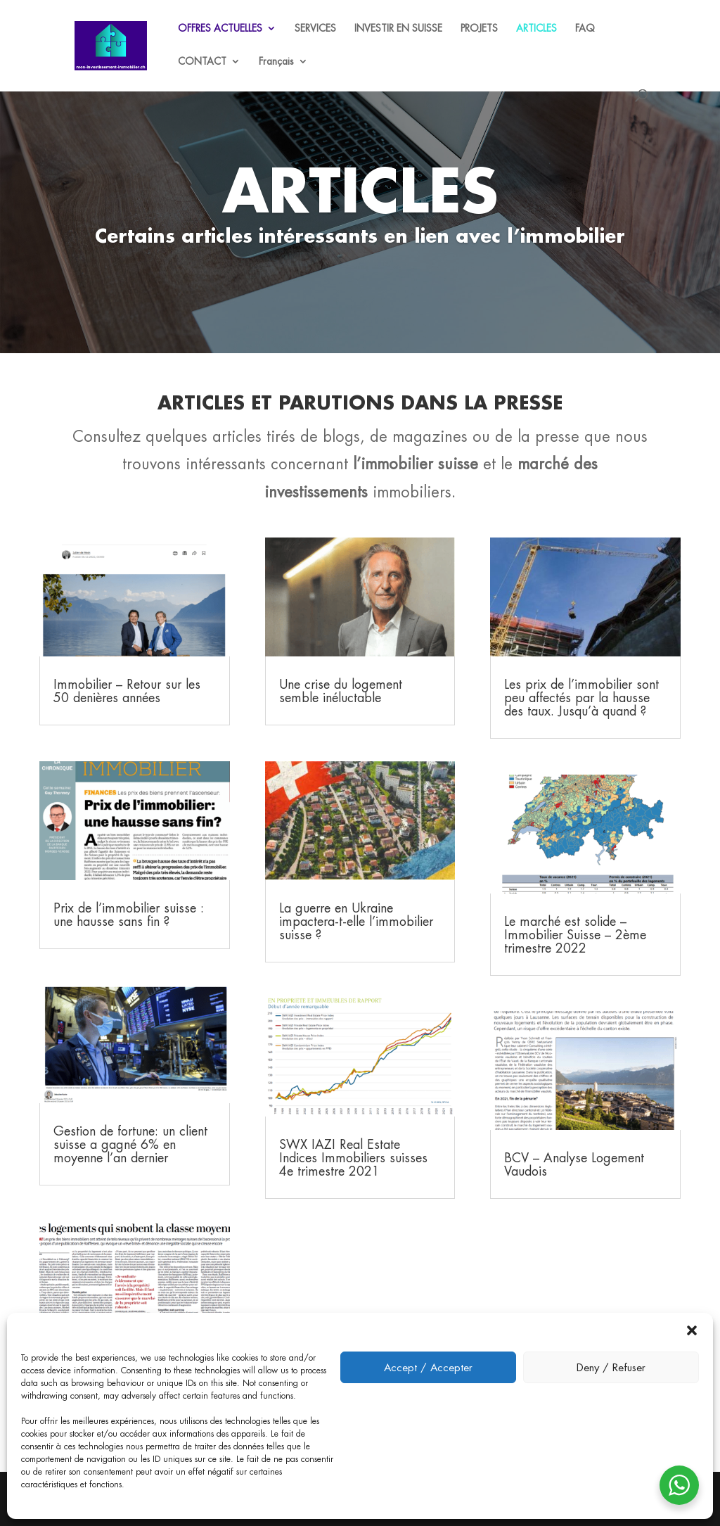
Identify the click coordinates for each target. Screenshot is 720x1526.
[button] (692, 1330)
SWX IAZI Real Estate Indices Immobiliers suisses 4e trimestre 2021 (353, 1157)
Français (276, 62)
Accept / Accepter (428, 1367)
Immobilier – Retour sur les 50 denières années (126, 691)
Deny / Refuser (611, 1367)
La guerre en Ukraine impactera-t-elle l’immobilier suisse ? (356, 921)
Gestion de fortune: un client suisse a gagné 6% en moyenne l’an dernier (130, 1144)
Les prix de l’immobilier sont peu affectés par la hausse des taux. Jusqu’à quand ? (581, 697)
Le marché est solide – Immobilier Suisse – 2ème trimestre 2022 (575, 934)
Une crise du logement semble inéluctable (340, 691)
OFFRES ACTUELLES (220, 28)
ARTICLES (536, 28)
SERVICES (315, 28)
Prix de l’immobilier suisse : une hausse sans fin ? (128, 914)
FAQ (585, 28)
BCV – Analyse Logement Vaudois (574, 1164)
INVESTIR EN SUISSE (398, 28)
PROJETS (479, 28)
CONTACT (202, 62)
